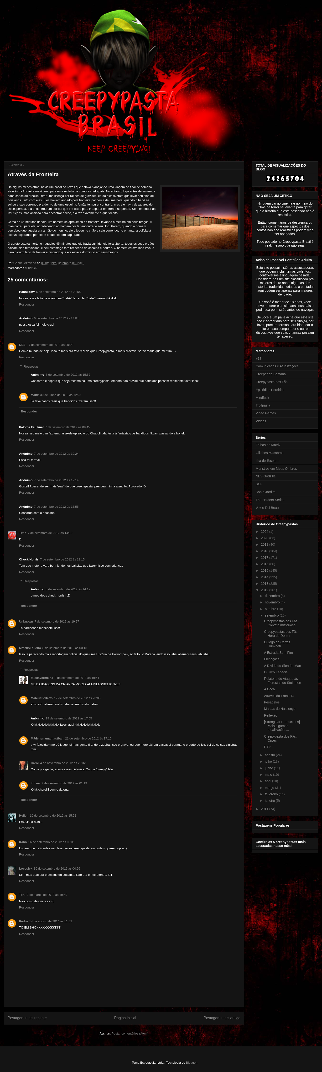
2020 (265, 538)
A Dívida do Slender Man (282, 666)
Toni (22, 895)
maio (269, 774)
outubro (271, 609)
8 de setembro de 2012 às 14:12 (68, 589)
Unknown (26, 621)
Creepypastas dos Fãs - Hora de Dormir (282, 634)
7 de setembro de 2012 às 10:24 (56, 453)
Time (22, 533)
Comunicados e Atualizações (277, 366)
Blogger (191, 1062)
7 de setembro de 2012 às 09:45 (67, 427)
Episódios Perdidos (270, 390)
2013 (265, 584)
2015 (265, 570)
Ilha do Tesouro (267, 461)
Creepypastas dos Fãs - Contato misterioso (282, 623)
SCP (259, 484)
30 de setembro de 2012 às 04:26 (57, 868)
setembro (272, 615)
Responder (26, 304)
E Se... (269, 747)
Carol (35, 763)
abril (268, 781)
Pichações (272, 659)
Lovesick (25, 868)
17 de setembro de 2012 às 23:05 (77, 698)
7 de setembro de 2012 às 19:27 (57, 621)
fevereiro (272, 794)
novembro (272, 602)
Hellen (23, 815)
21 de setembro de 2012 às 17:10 (88, 738)
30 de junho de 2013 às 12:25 (60, 395)
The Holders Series (270, 500)
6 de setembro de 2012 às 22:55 (58, 292)
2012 (265, 590)
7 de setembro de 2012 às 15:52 (68, 374)
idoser (35, 783)
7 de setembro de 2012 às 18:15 (62, 559)
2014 (265, 577)
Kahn (23, 842)
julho (269, 761)
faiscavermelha (42, 678)
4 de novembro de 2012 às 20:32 (63, 763)
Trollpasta (263, 405)
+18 (258, 358)
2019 (265, 544)
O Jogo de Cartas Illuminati (277, 644)
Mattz (35, 395)
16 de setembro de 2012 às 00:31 (51, 842)
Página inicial (125, 1018)
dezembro (272, 596)
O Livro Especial (276, 672)
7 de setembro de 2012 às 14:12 (50, 533)
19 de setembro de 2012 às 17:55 (69, 718)
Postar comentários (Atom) (130, 1033)
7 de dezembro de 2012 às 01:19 (64, 783)
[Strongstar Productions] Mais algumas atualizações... (282, 726)
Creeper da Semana (271, 374)
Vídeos (261, 421)
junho (269, 768)
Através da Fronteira (279, 696)
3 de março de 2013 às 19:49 (47, 895)
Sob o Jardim (265, 492)
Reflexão (270, 715)
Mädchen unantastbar (47, 738)
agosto (270, 755)
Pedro (23, 921)
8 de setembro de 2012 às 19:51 (77, 678)
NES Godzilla (265, 476)
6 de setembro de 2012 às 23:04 (56, 318)
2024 (265, 531)
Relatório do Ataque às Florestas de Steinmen (282, 681)
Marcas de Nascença (280, 709)
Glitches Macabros (269, 453)
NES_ (23, 345)
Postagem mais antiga (222, 1018)
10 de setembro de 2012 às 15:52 (53, 815)
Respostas (31, 366)
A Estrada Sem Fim (278, 653)
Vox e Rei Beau (267, 508)
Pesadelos (272, 702)
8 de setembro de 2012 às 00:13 (64, 648)
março (270, 788)
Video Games (266, 413)
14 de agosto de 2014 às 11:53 (50, 921)
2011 (265, 809)
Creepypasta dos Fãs (271, 382)
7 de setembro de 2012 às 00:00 (51, 345)
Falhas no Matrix (268, 445)
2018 (265, 551)
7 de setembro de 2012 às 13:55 (56, 506)
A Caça (269, 689)
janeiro (270, 801)
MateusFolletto (30, 648)
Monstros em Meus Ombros (276, 468)
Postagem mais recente (27, 1018)
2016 (265, 564)
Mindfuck (31, 268)
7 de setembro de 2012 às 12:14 (56, 480)
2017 (265, 558)
